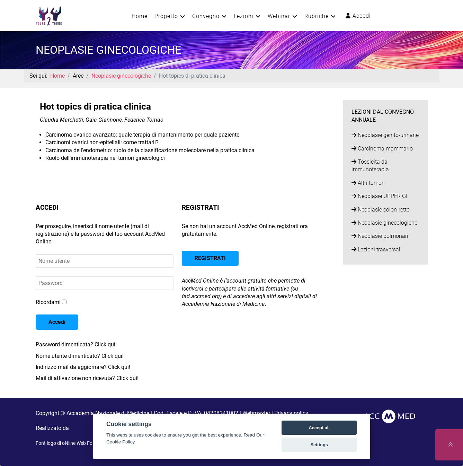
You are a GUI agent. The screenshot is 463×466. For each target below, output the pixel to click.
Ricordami (48, 302)
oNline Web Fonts (80, 443)
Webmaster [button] (256, 413)
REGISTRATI (210, 258)
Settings (319, 444)
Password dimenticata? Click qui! (76, 344)
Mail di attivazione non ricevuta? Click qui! (87, 378)
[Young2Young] (49, 15)
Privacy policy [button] (291, 413)
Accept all (319, 427)
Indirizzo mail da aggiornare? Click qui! (83, 367)
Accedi (358, 15)
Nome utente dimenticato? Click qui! (80, 356)
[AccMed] (389, 416)
